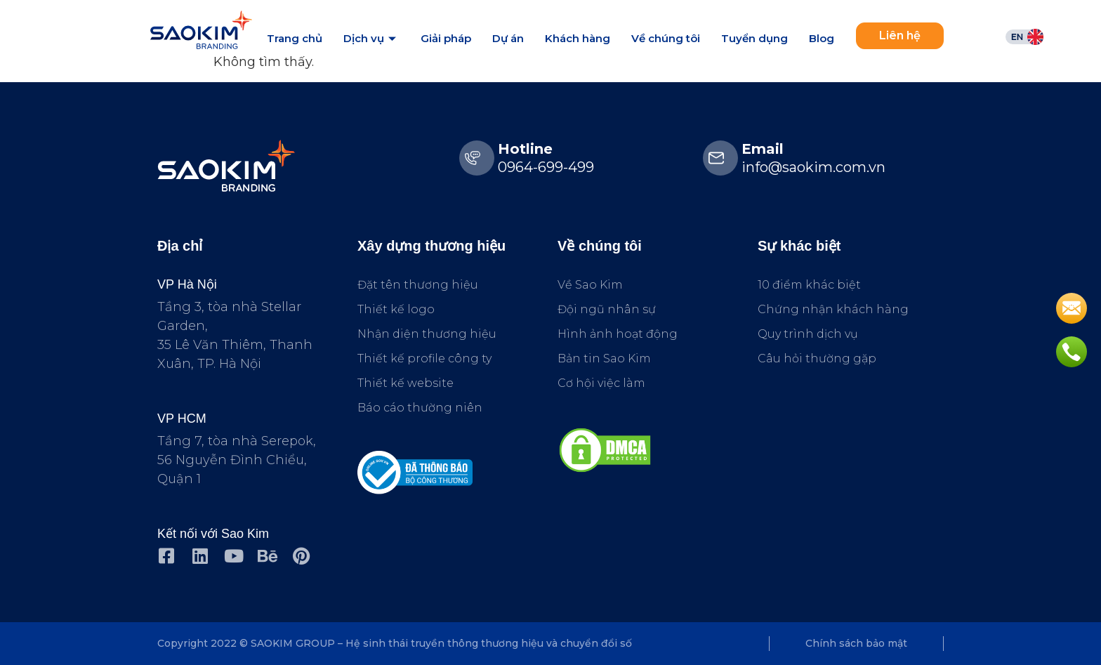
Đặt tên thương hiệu (417, 284)
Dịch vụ (371, 38)
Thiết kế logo (396, 309)
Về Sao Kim (590, 284)
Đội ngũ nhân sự (607, 309)
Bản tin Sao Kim (604, 358)
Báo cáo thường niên (419, 407)
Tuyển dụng (754, 38)
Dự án (508, 38)
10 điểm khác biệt (809, 284)
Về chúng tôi (665, 38)
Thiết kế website (405, 383)
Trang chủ (294, 38)
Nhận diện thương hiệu (426, 334)
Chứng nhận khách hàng (833, 309)
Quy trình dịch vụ (808, 334)
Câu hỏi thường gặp (817, 358)
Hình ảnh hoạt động (618, 334)
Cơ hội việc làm (601, 383)
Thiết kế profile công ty (424, 358)
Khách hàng (577, 38)
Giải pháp (446, 38)
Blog (821, 38)
